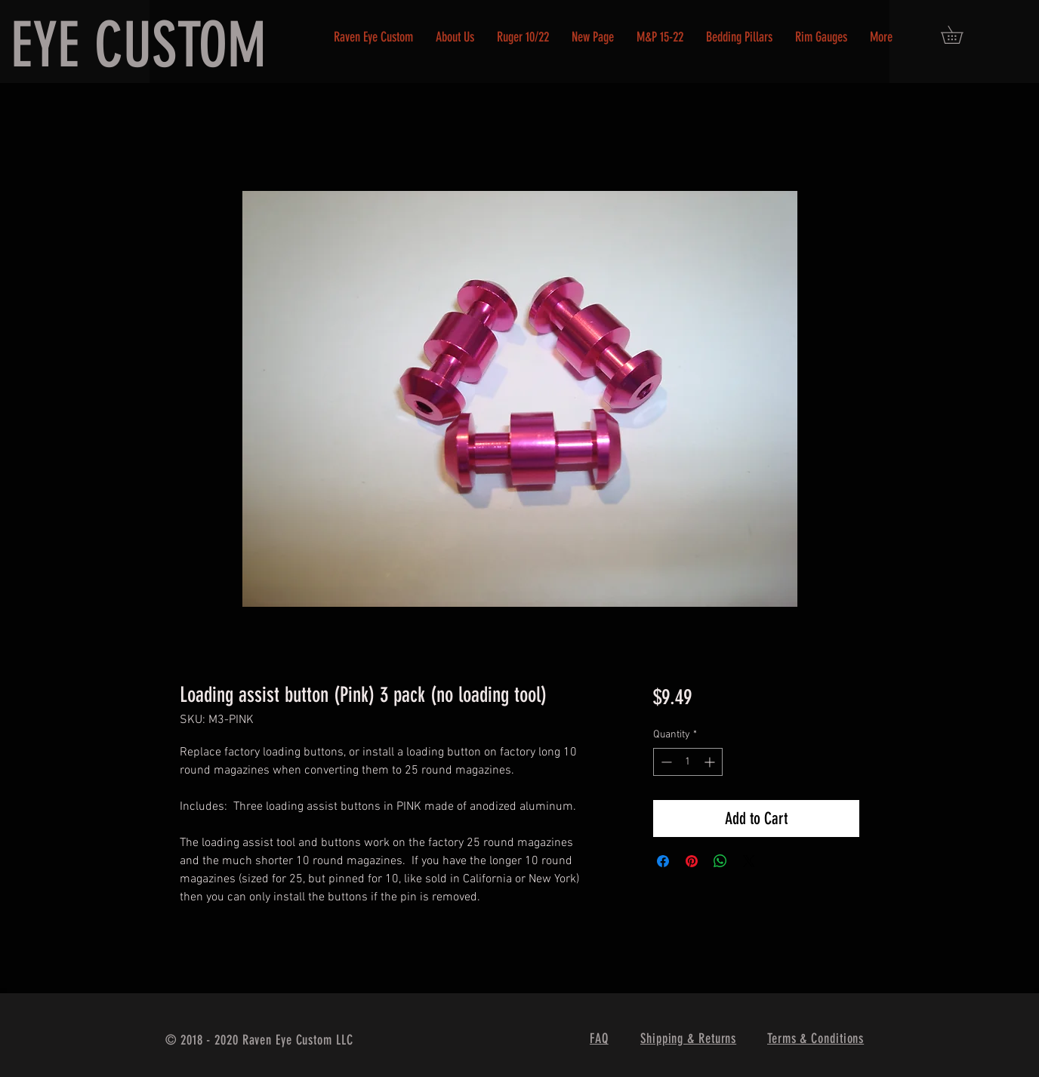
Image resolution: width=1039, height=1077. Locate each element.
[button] (960, 35)
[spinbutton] (687, 762)
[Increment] (710, 762)
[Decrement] (664, 762)
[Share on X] (749, 861)
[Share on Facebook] (663, 861)
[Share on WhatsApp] (720, 861)
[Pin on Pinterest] (692, 861)
